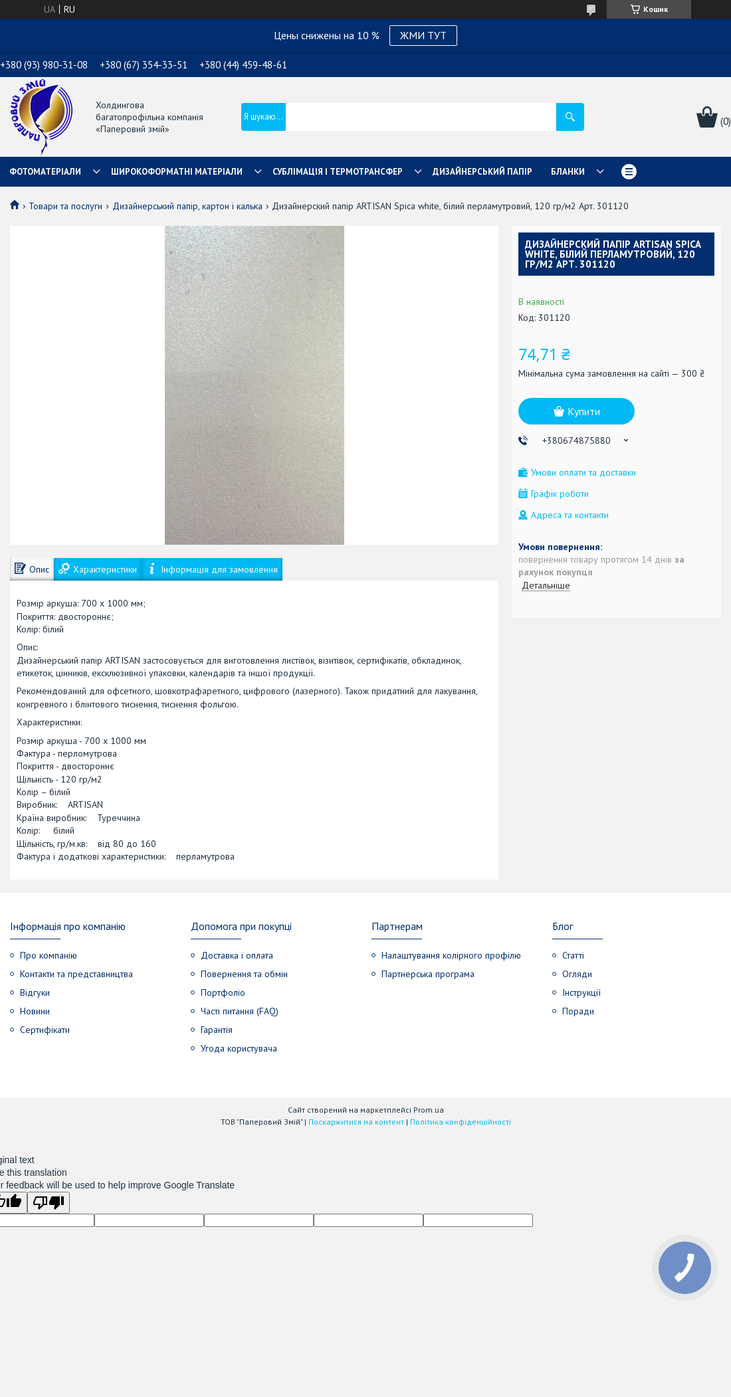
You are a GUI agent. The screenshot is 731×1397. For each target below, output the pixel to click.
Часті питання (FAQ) (239, 1011)
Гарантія (217, 1030)
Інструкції (581, 992)
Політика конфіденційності (460, 1122)
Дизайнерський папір (482, 171)
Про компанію (48, 955)
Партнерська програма (427, 974)
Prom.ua (428, 1110)
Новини (35, 1011)
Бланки (568, 171)
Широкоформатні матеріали (177, 171)
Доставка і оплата (237, 955)
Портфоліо (223, 992)
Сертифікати (45, 1030)
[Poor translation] (48, 1203)
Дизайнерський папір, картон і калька (187, 206)
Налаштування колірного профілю (451, 955)
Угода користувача (239, 1048)
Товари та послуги (65, 206)
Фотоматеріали (45, 171)
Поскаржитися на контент (356, 1122)
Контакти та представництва (76, 974)
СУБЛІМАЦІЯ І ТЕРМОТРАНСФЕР (337, 171)
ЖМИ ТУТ (423, 35)
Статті (573, 955)
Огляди (577, 974)
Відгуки (35, 992)
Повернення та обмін (244, 974)
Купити (584, 411)
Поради (578, 1011)
